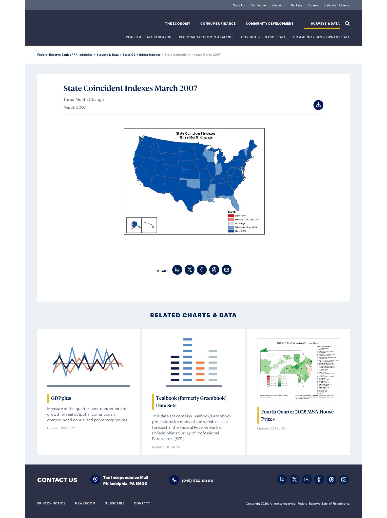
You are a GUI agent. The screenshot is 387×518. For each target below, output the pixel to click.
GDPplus (61, 398)
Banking (296, 5)
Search (347, 23)
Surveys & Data (108, 54)
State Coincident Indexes (141, 54)
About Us (238, 5)
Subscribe (114, 503)
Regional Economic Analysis (206, 37)
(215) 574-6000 (197, 480)
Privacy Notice (51, 503)
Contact (142, 503)
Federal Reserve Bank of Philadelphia (78, 22)
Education (278, 5)
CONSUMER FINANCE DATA (263, 37)
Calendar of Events (337, 5)
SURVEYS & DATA (325, 23)
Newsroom (85, 503)
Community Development (270, 23)
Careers (313, 5)
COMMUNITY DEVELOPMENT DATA (321, 37)
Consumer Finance (218, 23)
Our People (258, 5)
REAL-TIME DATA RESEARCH (149, 37)
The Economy (177, 23)
